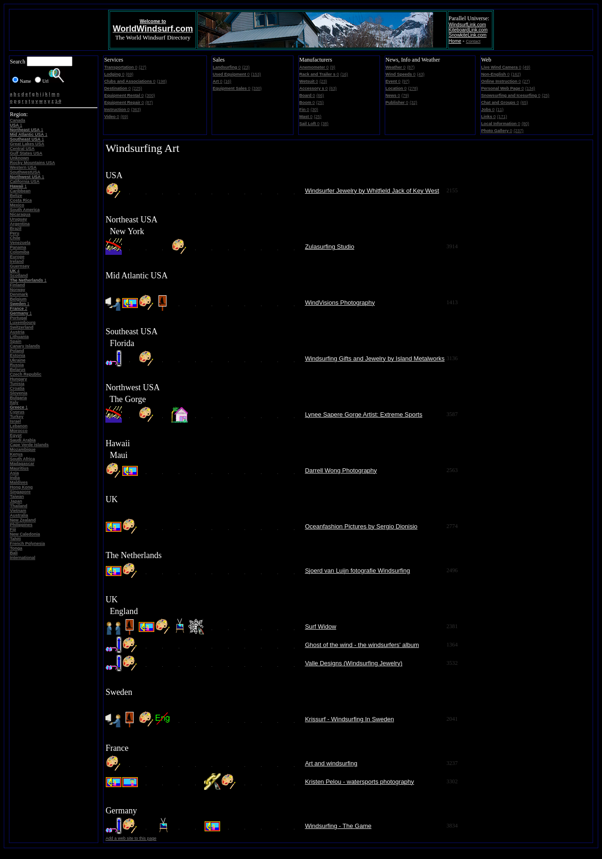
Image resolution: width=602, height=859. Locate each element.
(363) (136, 109)
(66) (320, 95)
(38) (324, 123)
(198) (162, 81)
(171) (502, 116)
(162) (516, 74)
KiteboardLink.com (468, 29)
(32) (413, 102)
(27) (142, 67)
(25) (320, 102)
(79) (405, 95)
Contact (473, 41)
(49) (526, 67)
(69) (129, 74)
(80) (525, 123)
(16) (227, 81)
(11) (499, 109)
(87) (149, 102)
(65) (524, 102)
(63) (333, 88)
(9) (332, 67)
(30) (314, 109)
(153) (256, 74)
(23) (246, 67)
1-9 (58, 101)
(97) (406, 81)
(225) (137, 88)
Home (455, 41)
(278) (413, 88)
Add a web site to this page (130, 838)
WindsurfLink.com (467, 24)
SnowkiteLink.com (468, 35)
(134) (530, 88)
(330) (256, 88)
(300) (150, 95)
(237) (518, 130)
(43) (420, 74)
